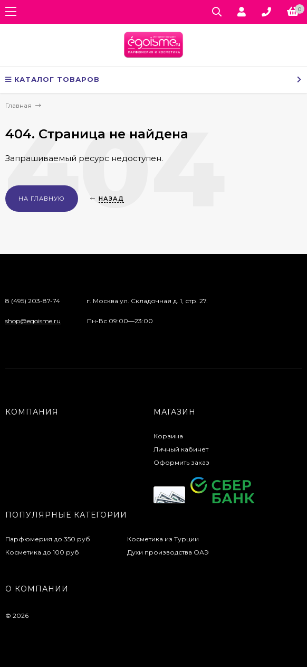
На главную (41, 198)
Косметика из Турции (163, 539)
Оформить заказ (181, 462)
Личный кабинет (181, 449)
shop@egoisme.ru (33, 321)
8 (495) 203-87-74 (32, 301)
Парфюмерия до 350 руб (47, 539)
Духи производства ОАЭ (168, 552)
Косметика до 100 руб (42, 552)
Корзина (168, 436)
